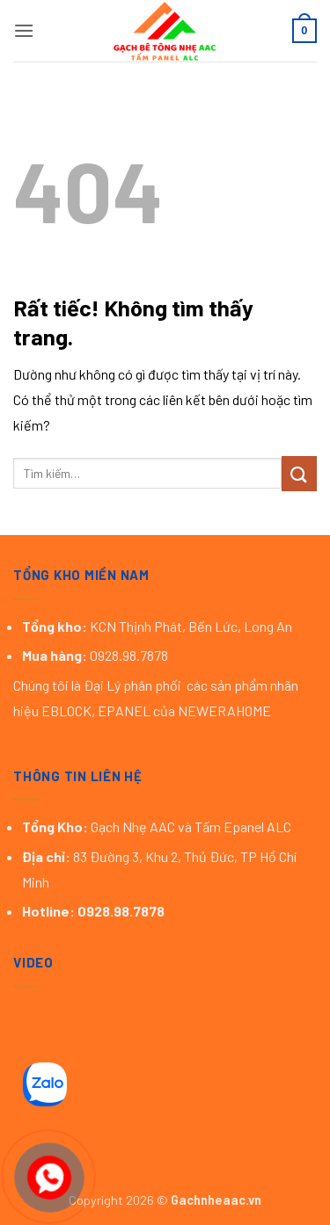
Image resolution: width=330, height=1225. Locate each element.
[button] (23, 30)
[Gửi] (299, 473)
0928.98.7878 (122, 910)
